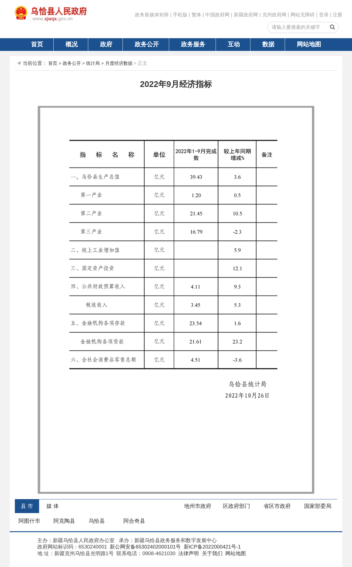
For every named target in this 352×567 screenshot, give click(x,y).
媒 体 (52, 506)
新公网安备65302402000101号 (145, 547)
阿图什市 (29, 521)
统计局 (93, 63)
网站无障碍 (302, 14)
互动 (234, 44)
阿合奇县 (134, 521)
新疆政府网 (246, 14)
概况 (71, 44)
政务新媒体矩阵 (152, 14)
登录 (324, 14)
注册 (337, 14)
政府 (106, 44)
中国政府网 (217, 14)
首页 (37, 44)
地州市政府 (197, 506)
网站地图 (309, 44)
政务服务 (193, 44)
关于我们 (211, 553)
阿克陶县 (64, 521)
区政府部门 (236, 506)
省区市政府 (277, 506)
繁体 (196, 14)
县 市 (27, 506)
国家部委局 (317, 506)
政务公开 (147, 44)
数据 (268, 44)
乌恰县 (97, 521)
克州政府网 (274, 14)
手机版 (180, 14)
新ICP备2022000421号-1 (211, 547)
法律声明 (188, 553)
